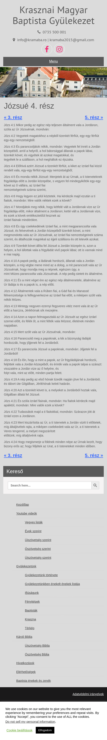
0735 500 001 (54, 31)
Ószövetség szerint (38, 549)
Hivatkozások (25, 663)
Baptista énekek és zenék (33, 680)
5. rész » (94, 117)
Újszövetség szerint (38, 540)
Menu (53, 61)
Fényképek (32, 601)
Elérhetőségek (26, 672)
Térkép (29, 628)
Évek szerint (33, 531)
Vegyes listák (34, 522)
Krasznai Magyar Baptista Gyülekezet (53, 15)
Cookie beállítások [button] (19, 730)
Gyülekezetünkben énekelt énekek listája (52, 584)
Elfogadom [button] (45, 730)
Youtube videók (26, 513)
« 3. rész (13, 117)
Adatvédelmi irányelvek (88, 694)
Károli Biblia (24, 636)
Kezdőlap (22, 504)
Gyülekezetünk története (41, 575)
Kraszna (30, 619)
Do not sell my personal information (30, 721)
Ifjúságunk (32, 593)
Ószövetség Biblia (37, 654)
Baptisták (31, 610)
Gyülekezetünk (26, 566)
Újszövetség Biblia (37, 645)
